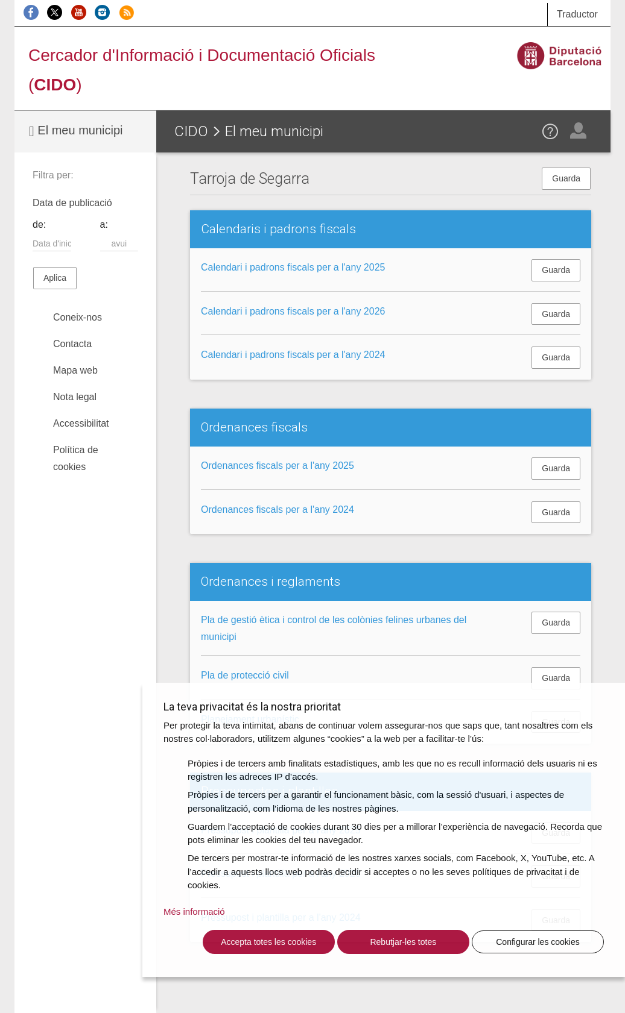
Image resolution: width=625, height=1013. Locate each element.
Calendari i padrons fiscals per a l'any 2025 (293, 267)
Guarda (566, 178)
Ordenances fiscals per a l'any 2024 (277, 509)
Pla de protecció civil (245, 675)
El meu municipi (75, 131)
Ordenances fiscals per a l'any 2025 (277, 465)
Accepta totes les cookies (268, 942)
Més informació (194, 911)
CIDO (191, 131)
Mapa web (75, 370)
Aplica (54, 278)
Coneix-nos (77, 317)
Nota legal (75, 397)
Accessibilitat (81, 423)
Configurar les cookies (538, 942)
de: (39, 224)
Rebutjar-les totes (403, 942)
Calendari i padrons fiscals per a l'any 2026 (293, 311)
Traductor (577, 14)
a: (104, 224)
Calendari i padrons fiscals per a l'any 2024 (293, 355)
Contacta (72, 344)
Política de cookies (75, 458)
